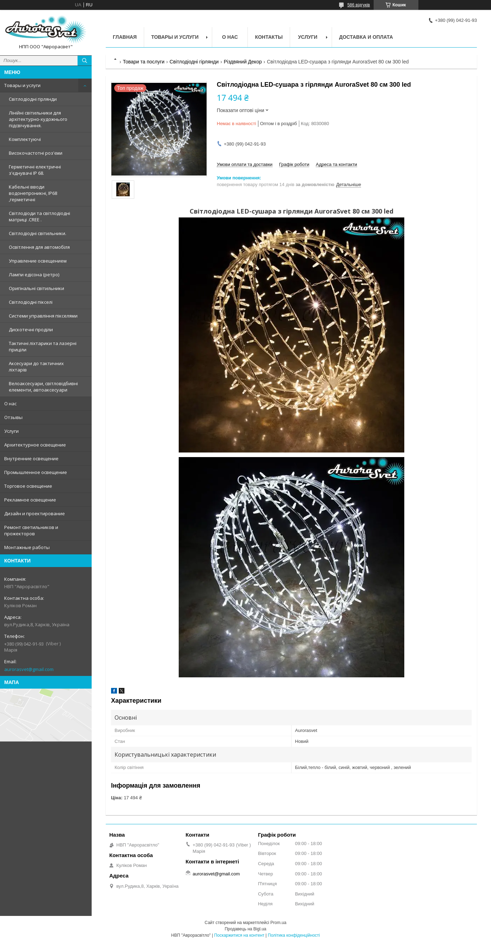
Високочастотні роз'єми (35, 153)
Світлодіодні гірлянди (33, 99)
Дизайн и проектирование (34, 513)
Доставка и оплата (366, 37)
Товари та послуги (143, 61)
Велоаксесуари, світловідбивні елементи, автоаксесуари (43, 386)
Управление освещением (38, 261)
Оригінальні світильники (36, 288)
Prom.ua (278, 922)
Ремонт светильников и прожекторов (31, 530)
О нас (10, 403)
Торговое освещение (28, 486)
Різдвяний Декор (243, 61)
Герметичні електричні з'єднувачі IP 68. (35, 170)
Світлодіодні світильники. (37, 233)
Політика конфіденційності (294, 935)
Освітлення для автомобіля (39, 247)
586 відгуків (358, 4)
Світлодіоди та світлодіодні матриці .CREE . (39, 216)
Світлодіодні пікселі (31, 302)
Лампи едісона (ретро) (34, 274)
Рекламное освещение (30, 500)
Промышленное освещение (35, 472)
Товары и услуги (22, 85)
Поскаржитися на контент (239, 935)
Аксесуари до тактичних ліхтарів (36, 366)
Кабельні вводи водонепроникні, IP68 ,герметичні (33, 193)
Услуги (11, 431)
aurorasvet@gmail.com (29, 669)
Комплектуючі (25, 139)
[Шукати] (85, 60)
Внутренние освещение (31, 458)
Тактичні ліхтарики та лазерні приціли (42, 346)
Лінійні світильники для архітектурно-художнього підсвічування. (38, 119)
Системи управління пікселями (43, 316)
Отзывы (13, 417)
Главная (125, 37)
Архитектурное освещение (35, 445)
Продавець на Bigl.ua (245, 928)
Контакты (268, 37)
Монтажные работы (27, 547)
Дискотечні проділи (31, 329)
